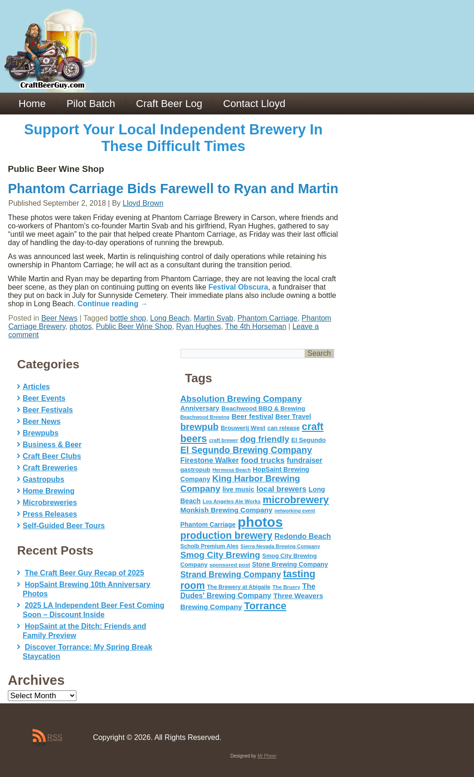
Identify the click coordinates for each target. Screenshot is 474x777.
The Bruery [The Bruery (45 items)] (286, 587)
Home (32, 103)
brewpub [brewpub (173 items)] (200, 427)
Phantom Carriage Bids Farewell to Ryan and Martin (173, 188)
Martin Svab (213, 318)
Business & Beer (52, 445)
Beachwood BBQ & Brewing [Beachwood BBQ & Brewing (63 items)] (263, 408)
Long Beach (169, 318)
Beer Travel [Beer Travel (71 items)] (293, 416)
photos (80, 326)
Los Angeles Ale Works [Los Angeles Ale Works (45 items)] (232, 501)
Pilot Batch (91, 103)
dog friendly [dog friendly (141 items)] (264, 439)
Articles (36, 387)
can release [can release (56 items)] (284, 427)
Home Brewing (49, 491)
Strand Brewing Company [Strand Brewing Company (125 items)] (231, 574)
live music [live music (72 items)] (238, 489)
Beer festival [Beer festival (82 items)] (252, 416)
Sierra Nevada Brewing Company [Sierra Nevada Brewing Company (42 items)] (280, 546)
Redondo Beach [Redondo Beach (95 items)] (302, 536)
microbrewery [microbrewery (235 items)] (296, 499)
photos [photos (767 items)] (260, 522)
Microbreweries (50, 502)
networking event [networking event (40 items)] (294, 510)
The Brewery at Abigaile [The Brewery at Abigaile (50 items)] (238, 587)
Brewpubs (40, 433)
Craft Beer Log (169, 103)
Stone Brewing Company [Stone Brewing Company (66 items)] (290, 564)
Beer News (59, 318)
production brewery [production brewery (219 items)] (227, 535)
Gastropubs (43, 479)
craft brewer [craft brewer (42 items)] (223, 440)
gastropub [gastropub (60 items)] (196, 469)
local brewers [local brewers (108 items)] (281, 489)
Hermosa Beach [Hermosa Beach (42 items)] (231, 470)
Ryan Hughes (198, 326)
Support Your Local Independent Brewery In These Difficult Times (173, 137)
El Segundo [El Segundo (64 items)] (308, 439)
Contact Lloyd (254, 103)
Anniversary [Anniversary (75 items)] (200, 408)
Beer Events (44, 398)
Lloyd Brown (143, 203)
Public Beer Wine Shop (134, 326)
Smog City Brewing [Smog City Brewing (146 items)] (221, 555)
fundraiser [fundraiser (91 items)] (304, 460)
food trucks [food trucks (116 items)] (263, 460)
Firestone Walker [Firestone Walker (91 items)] (210, 460)
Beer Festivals (48, 410)
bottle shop (128, 318)
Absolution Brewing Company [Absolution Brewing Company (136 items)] (241, 399)
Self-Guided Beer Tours (64, 526)
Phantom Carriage (267, 318)
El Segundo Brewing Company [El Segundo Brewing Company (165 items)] (246, 450)
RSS (54, 737)
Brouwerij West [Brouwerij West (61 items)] (243, 427)
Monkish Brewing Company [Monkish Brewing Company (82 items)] (227, 510)
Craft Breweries (50, 468)
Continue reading (112, 304)
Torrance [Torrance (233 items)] (265, 606)
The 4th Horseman (256, 326)
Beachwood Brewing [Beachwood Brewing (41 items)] (205, 417)
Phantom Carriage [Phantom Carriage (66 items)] (208, 524)
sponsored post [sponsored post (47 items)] (229, 565)
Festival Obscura (238, 287)
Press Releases (50, 514)
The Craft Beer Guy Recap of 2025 (84, 573)
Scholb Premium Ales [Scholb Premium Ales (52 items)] (210, 546)
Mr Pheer (266, 755)
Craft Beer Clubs (52, 456)
